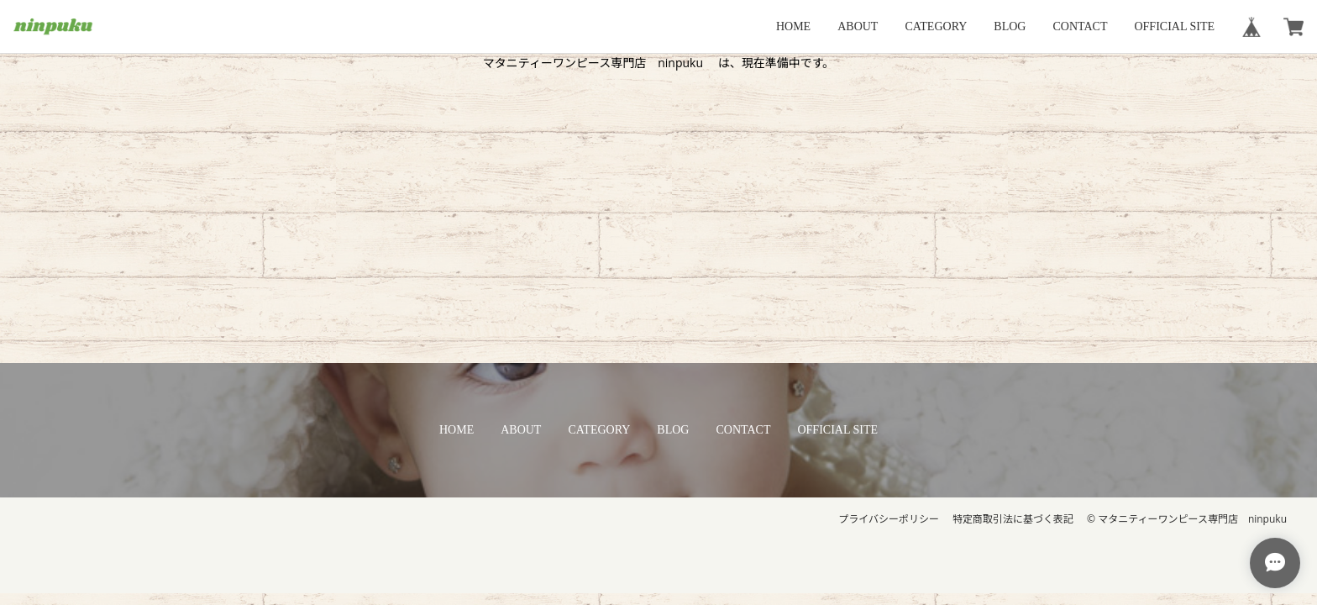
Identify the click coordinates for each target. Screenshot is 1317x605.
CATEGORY (936, 26)
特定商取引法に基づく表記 (1012, 519)
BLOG (1010, 26)
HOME (793, 26)
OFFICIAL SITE (1174, 26)
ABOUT (857, 26)
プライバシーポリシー (888, 519)
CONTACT (1079, 26)
